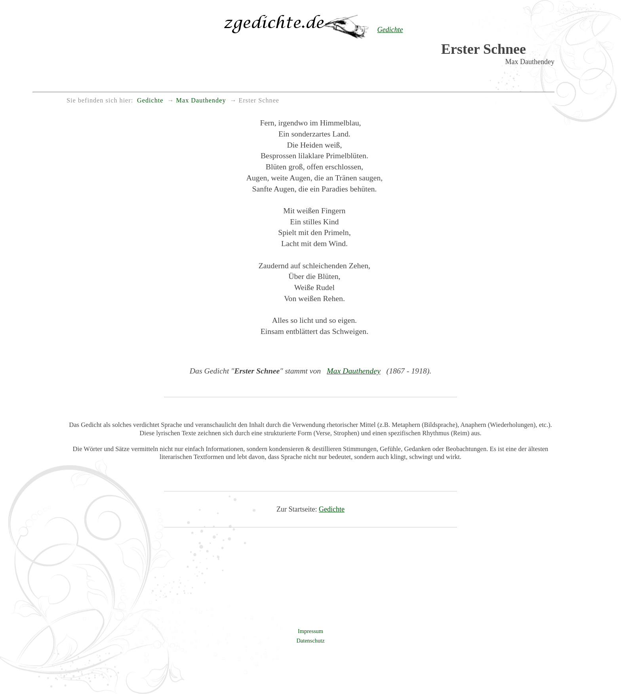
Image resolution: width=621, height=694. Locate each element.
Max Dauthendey (354, 370)
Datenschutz (310, 640)
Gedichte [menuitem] (150, 100)
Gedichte (332, 509)
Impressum (310, 631)
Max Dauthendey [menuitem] (201, 100)
